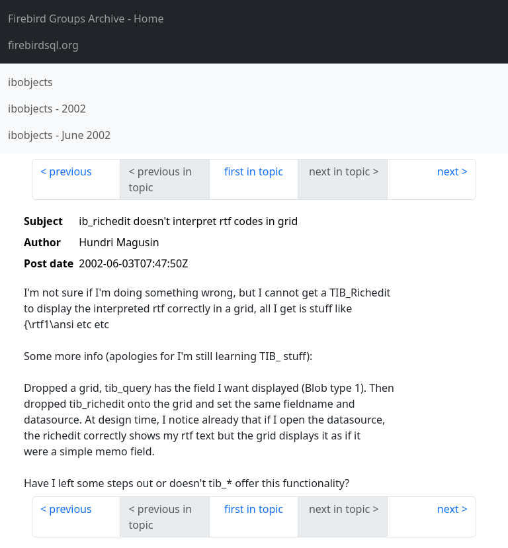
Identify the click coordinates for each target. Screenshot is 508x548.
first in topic (253, 171)
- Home (86, 18)
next (448, 171)
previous (70, 171)
